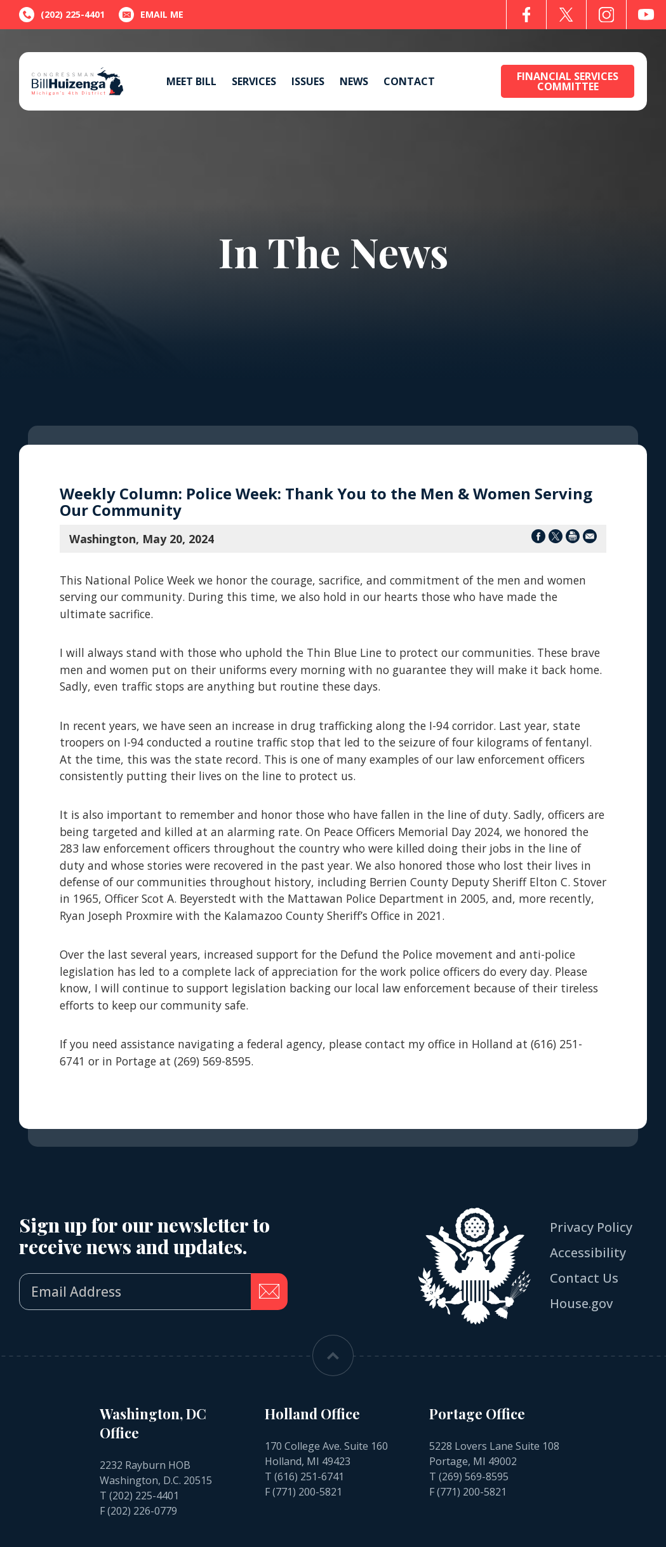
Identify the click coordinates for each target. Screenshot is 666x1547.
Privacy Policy (591, 1227)
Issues (307, 81)
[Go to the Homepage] (77, 81)
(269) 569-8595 (474, 1476)
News (354, 81)
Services (254, 81)
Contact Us (584, 1278)
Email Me (151, 14)
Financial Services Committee (567, 81)
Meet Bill (191, 81)
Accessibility (588, 1252)
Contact (409, 81)
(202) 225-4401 (144, 1496)
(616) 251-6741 (309, 1476)
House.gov (581, 1303)
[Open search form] (478, 82)
